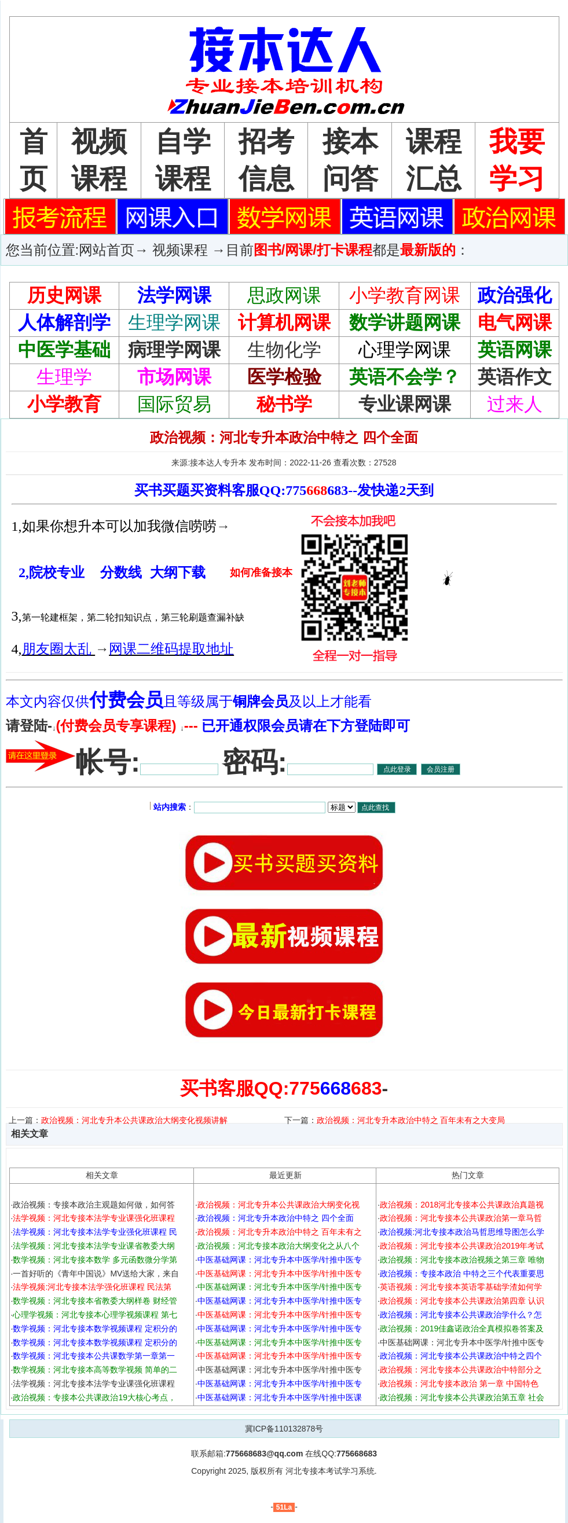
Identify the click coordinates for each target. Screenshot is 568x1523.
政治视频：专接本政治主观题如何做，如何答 (94, 1204)
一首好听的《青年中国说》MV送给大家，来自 (96, 1273)
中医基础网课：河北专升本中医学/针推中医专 (279, 1369)
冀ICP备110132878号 (284, 1428)
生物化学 (284, 349)
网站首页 (106, 250)
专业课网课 (404, 404)
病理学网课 (174, 349)
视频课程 (180, 250)
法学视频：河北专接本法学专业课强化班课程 (94, 1383)
